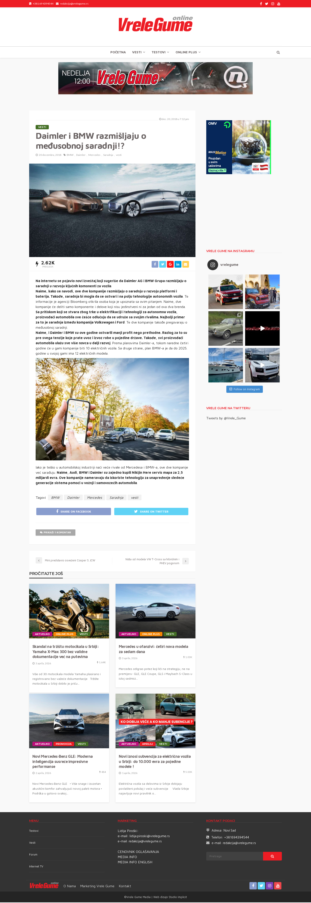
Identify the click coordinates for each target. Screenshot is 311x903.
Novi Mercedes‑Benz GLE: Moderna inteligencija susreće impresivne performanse (62, 762)
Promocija (64, 744)
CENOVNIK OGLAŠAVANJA (138, 852)
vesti (119, 154)
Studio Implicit (177, 897)
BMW (70, 154)
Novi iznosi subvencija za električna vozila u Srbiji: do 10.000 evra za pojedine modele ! (155, 762)
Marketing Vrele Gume (97, 887)
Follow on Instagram (244, 389)
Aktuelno (42, 634)
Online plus (186, 52)
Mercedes (94, 154)
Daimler (81, 154)
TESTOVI (158, 52)
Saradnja (108, 154)
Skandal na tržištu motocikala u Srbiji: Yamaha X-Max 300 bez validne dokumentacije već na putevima (65, 652)
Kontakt (125, 887)
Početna (118, 52)
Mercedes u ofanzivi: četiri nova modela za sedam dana (153, 649)
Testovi (33, 831)
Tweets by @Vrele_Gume (226, 418)
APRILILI (147, 744)
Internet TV (36, 867)
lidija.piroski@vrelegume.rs (150, 836)
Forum (33, 855)
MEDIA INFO (127, 857)
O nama (69, 887)
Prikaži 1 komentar (55, 533)
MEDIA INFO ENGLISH (135, 863)
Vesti (136, 52)
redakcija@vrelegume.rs (145, 842)
